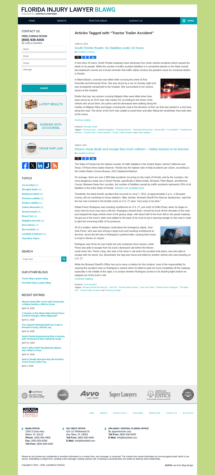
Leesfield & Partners (34, 233)
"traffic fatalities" (144, 132)
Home (32, 21)
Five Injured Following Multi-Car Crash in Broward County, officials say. (42, 325)
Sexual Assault (31, 211)
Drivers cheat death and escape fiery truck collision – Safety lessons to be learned (131, 149)
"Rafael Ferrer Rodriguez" (167, 287)
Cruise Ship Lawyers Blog (35, 277)
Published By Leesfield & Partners (165, 10)
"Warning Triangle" (113, 290)
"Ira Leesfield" (172, 130)
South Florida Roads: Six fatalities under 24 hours (109, 48)
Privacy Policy (120, 412)
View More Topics (30, 237)
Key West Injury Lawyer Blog (36, 282)
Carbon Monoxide (32, 207)
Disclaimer (138, 412)
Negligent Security (33, 220)
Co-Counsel (43, 126)
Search (63, 258)
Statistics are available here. (130, 188)
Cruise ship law (43, 149)
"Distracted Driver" (123, 130)
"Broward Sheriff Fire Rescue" (95, 287)
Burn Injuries (30, 224)
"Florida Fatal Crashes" (128, 287)
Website (62, 21)
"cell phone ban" (89, 130)
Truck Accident (90, 284)
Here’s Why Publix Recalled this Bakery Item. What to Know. (41, 348)
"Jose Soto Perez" (147, 287)
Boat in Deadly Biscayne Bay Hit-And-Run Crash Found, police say (43, 359)
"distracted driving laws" (143, 130)
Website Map (154, 412)
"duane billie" (159, 130)
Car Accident (30, 185)
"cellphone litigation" (106, 130)
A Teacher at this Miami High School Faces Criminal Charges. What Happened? (43, 313)
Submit (44, 88)
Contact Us (172, 21)
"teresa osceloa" (104, 132)
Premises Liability (32, 198)
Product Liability (32, 202)
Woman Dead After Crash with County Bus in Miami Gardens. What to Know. (43, 302)
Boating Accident (32, 193)
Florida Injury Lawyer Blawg (68, 11)
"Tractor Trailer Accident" (122, 132)
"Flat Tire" (113, 287)
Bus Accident (30, 228)
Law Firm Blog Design (179, 464)
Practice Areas (134, 21)
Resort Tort (29, 215)
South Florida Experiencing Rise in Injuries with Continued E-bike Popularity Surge (43, 336)
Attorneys (96, 21)
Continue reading (83, 120)
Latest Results (43, 104)
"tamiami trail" (90, 132)
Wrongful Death (90, 127)
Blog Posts (188, 412)
